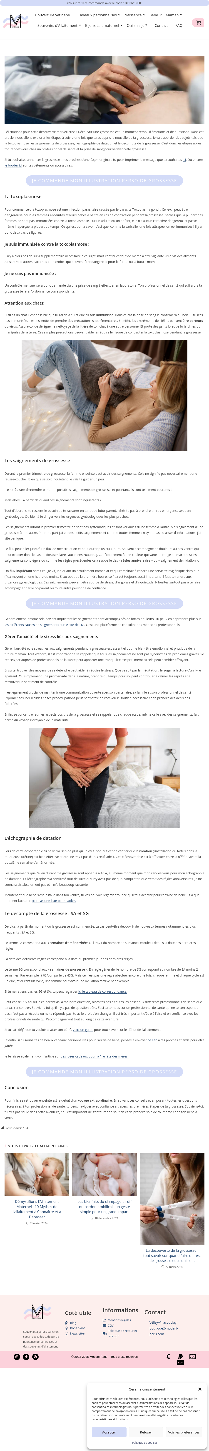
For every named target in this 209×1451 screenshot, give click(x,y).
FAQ (178, 25)
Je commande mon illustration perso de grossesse (104, 180)
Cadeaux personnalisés (98, 15)
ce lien (152, 1040)
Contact (161, 25)
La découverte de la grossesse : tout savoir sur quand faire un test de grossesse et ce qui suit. (172, 1255)
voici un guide (83, 1029)
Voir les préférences (184, 1432)
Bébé (154, 15)
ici (184, 159)
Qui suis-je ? (137, 25)
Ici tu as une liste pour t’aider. (54, 900)
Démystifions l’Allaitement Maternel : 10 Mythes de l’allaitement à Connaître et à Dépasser (37, 1209)
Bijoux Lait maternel (103, 25)
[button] (200, 1389)
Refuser (146, 1432)
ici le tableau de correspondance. (102, 991)
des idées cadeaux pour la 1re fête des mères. (95, 1056)
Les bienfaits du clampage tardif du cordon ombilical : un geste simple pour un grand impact (104, 1206)
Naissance (133, 15)
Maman (173, 15)
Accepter (109, 1432)
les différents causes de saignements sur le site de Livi (44, 625)
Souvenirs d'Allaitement (58, 25)
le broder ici (13, 165)
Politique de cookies (144, 1443)
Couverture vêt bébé (52, 15)
